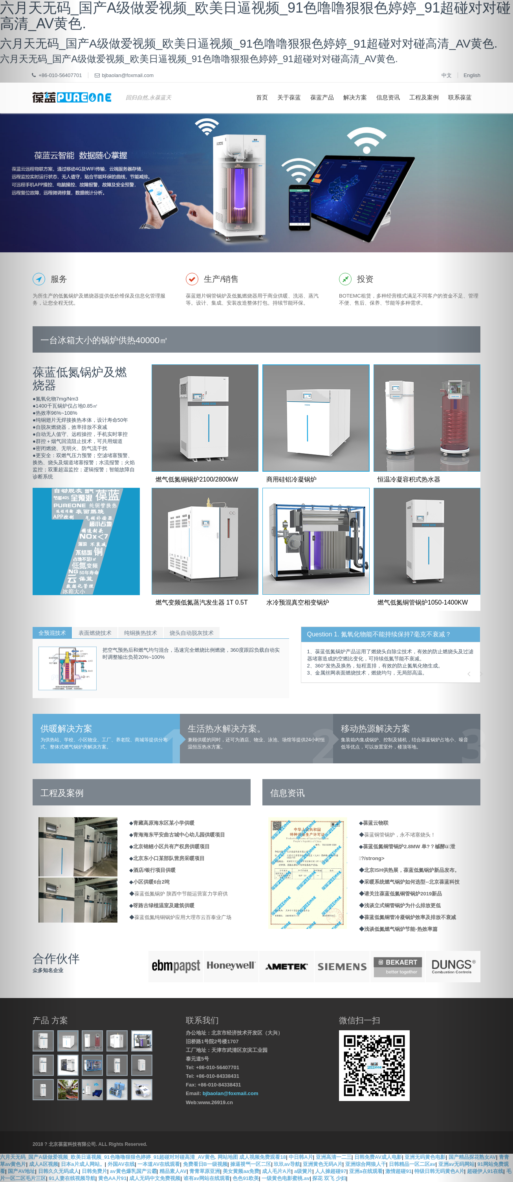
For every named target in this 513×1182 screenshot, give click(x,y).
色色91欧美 (245, 1178)
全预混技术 (52, 633)
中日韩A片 (301, 1157)
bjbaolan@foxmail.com (230, 1093)
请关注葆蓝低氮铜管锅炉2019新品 (403, 894)
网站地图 (228, 1157)
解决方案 (355, 97)
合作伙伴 (56, 958)
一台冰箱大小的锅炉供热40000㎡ (104, 340)
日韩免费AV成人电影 (378, 1157)
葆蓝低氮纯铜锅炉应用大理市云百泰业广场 (182, 917)
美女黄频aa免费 (241, 1171)
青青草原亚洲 (204, 1171)
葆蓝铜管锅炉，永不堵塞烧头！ (400, 835)
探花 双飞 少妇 (329, 1178)
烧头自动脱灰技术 (192, 633)
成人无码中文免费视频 (154, 1178)
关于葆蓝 (289, 97)
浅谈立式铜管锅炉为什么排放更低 (402, 905)
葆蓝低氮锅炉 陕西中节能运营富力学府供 (181, 894)
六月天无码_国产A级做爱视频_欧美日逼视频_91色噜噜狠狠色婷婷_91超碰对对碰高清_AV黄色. (108, 1157)
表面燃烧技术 (95, 633)
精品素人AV (173, 1171)
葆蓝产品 (322, 97)
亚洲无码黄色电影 (425, 1157)
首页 (262, 97)
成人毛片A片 (276, 1171)
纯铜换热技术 (140, 633)
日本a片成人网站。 (82, 1164)
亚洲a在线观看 (366, 1171)
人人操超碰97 (330, 1171)
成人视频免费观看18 (262, 1157)
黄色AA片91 (112, 1178)
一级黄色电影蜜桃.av (286, 1178)
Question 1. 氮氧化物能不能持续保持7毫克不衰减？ (379, 634)
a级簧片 (303, 1171)
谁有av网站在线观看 (206, 1178)
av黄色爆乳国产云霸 (133, 1171)
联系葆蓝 (460, 97)
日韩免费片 (94, 1171)
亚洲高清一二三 (334, 1157)
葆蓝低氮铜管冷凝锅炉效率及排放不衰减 (410, 917)
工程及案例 (424, 97)
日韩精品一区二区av (412, 1164)
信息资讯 (388, 97)
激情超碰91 (398, 1171)
